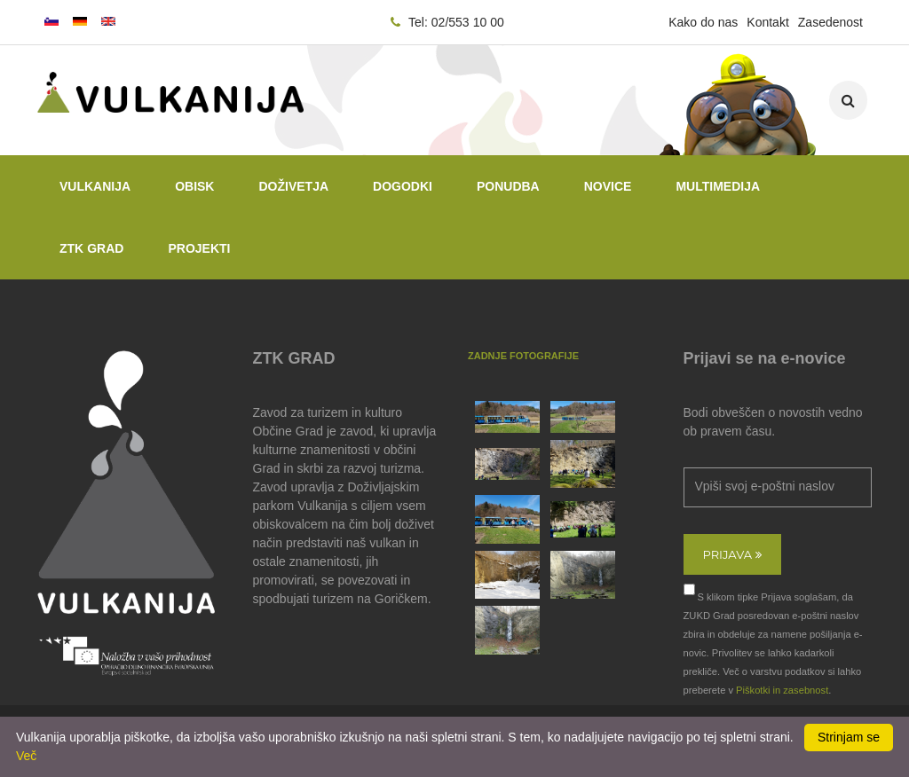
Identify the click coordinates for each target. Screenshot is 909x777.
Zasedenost (830, 22)
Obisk (194, 186)
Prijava (732, 554)
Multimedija (718, 186)
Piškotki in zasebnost (782, 690)
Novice (608, 186)
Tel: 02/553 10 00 (447, 22)
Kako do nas (703, 22)
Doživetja (293, 186)
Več (26, 756)
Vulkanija (94, 186)
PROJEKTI (199, 248)
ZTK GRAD (91, 248)
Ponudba (508, 186)
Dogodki (402, 186)
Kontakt (767, 22)
